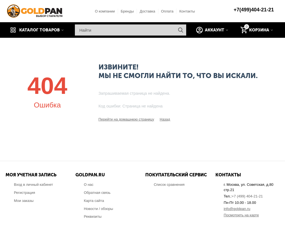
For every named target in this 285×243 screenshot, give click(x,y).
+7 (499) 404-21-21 (247, 196)
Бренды (127, 11)
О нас (89, 184)
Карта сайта (94, 201)
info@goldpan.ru (237, 209)
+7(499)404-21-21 (254, 9)
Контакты (187, 11)
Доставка (147, 11)
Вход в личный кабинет (33, 184)
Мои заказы (24, 201)
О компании (105, 11)
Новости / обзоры (98, 209)
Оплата (167, 11)
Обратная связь (97, 193)
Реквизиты (93, 216)
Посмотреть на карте (241, 215)
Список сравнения (169, 184)
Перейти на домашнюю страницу (126, 119)
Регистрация (24, 193)
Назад (165, 119)
